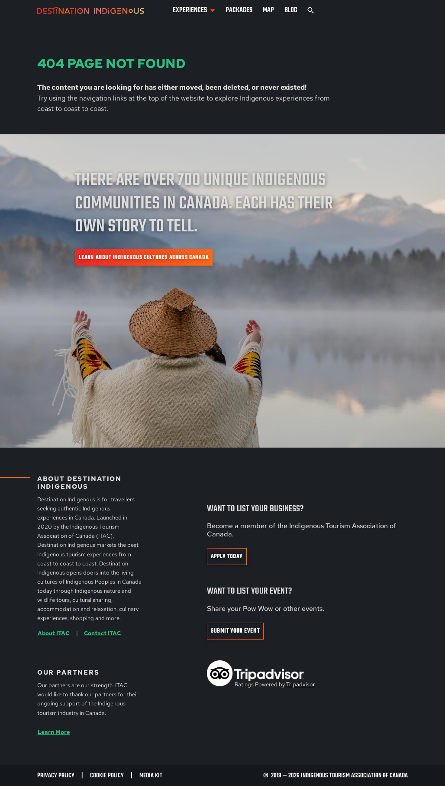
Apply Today (227, 556)
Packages (239, 10)
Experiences (190, 10)
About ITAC (53, 633)
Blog (290, 10)
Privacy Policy (55, 775)
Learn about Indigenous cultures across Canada (144, 257)
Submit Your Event (235, 631)
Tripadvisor (300, 684)
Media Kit (150, 775)
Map (268, 10)
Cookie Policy (107, 775)
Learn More (54, 732)
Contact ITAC (102, 633)
